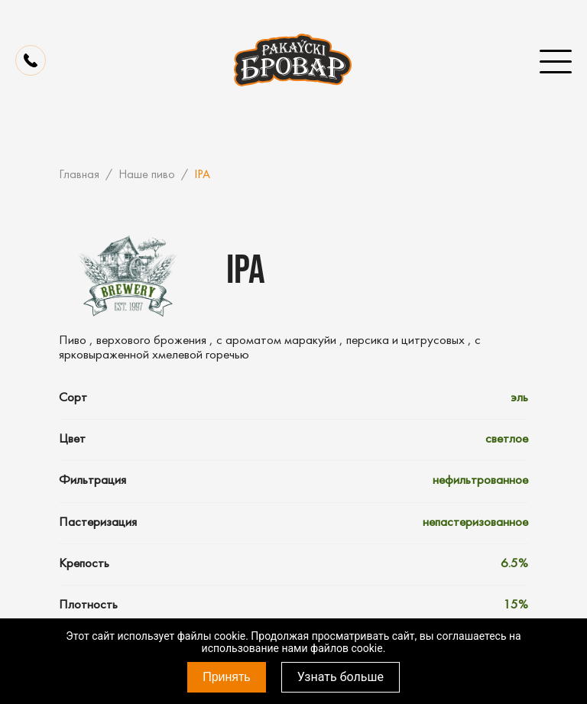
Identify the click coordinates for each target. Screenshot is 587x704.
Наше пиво (146, 175)
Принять (227, 676)
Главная (79, 175)
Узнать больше (340, 677)
